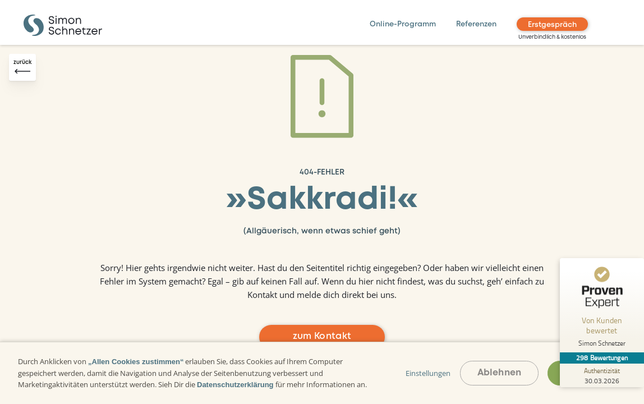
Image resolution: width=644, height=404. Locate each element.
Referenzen (476, 24)
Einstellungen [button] (428, 373)
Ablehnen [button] (499, 373)
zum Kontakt (322, 336)
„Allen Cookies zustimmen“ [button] (135, 361)
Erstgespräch (552, 25)
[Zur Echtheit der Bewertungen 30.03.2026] (602, 375)
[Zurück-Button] (22, 67)
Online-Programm (403, 24)
